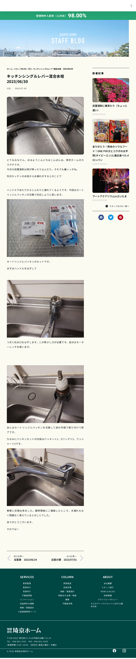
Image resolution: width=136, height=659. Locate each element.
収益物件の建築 (27, 604)
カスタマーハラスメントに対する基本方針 (107, 606)
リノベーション (27, 600)
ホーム (9, 70)
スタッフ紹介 (108, 588)
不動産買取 (27, 596)
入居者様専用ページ (27, 612)
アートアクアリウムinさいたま (109, 197)
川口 (30, 70)
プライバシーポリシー (108, 600)
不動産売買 (67, 604)
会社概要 (108, 584)
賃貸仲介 (27, 588)
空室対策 (67, 588)
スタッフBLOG (20, 70)
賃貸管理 (27, 584)
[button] (131, 6)
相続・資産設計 (27, 608)
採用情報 (108, 596)
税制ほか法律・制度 (67, 596)
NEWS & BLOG (108, 592)
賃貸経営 (67, 584)
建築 (67, 600)
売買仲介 (27, 592)
